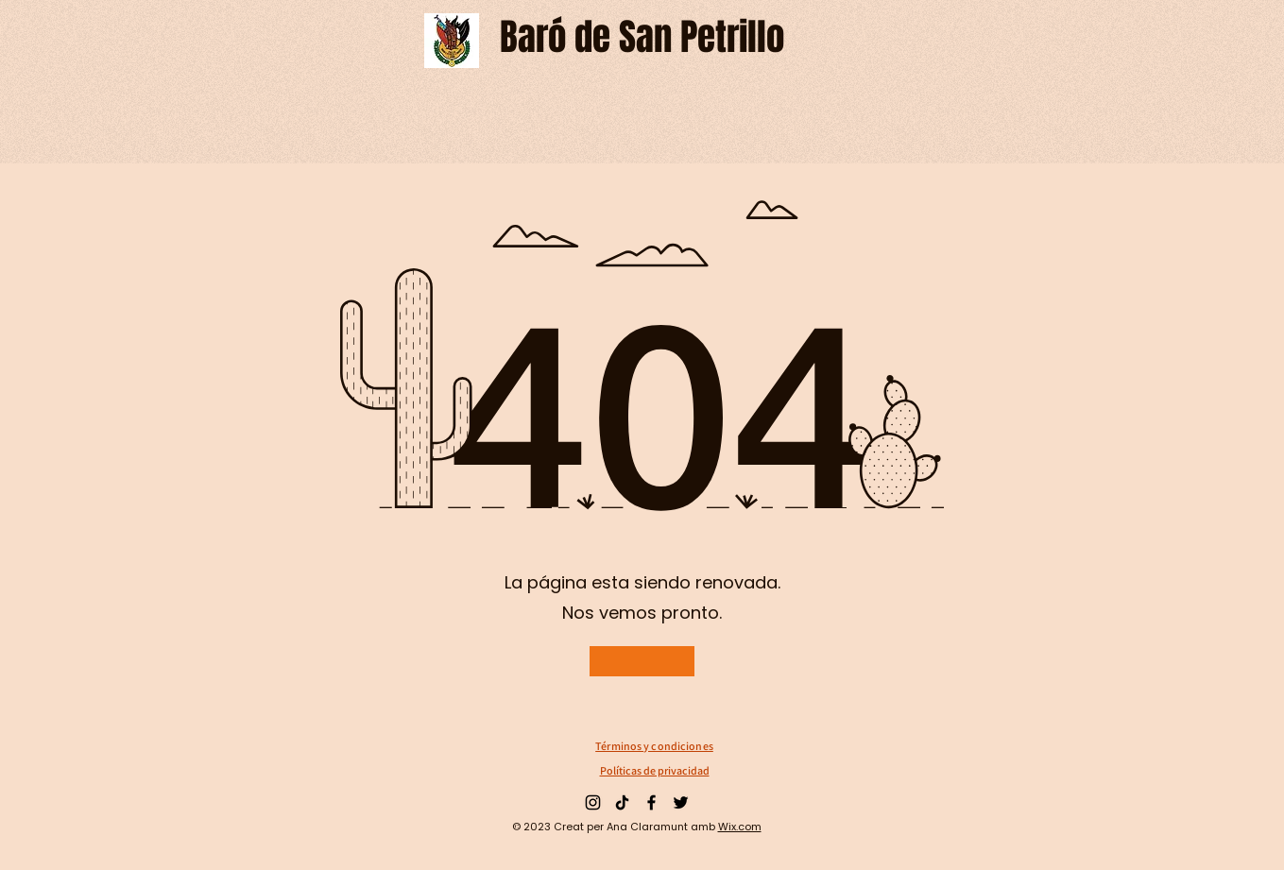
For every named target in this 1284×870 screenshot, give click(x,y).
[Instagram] (593, 802)
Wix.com (740, 826)
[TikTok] (622, 802)
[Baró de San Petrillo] (642, 38)
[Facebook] (651, 802)
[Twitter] (681, 802)
